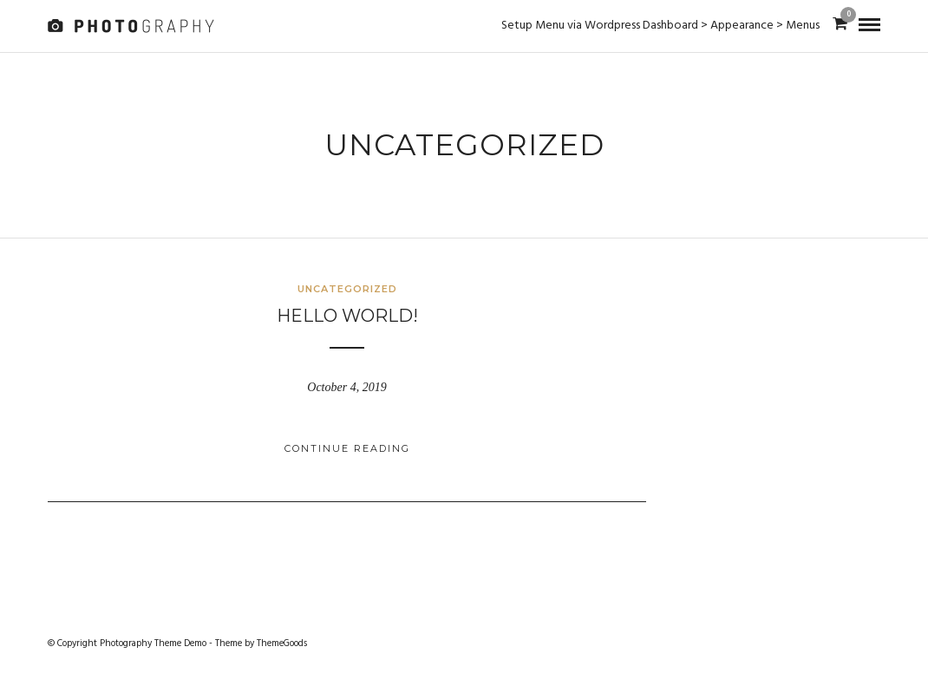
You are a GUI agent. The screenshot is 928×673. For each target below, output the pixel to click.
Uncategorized (347, 289)
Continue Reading (347, 448)
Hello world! (347, 315)
